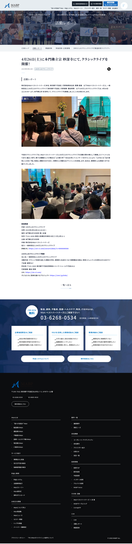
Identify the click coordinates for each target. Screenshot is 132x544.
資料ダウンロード (19, 496)
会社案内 (115, 9)
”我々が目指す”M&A (20, 424)
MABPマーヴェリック (81, 504)
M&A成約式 (18, 492)
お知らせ (76, 452)
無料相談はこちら (87, 359)
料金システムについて (45, 359)
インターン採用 (79, 480)
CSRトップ (25, 48)
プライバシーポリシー (19, 538)
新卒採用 (78, 472)
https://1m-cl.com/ (33, 272)
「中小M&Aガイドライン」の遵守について (43, 538)
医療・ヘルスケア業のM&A (22, 440)
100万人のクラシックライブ (39, 15)
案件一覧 (99, 9)
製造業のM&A (18, 428)
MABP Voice (78, 488)
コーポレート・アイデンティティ (83, 440)
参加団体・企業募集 (63, 48)
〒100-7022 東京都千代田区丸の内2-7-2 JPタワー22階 (33, 392)
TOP (10, 15)
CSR (20, 15)
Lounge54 (78, 508)
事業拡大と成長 (19, 460)
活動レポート (37, 48)
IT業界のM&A (18, 448)
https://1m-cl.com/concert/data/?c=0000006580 (49, 249)
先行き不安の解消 (19, 464)
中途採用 (78, 476)
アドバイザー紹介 (89, 9)
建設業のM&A (18, 432)
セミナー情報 (107, 9)
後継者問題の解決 (20, 468)
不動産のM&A (18, 436)
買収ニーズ (77, 428)
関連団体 (48, 48)
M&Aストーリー (78, 9)
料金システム (69, 9)
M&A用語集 (18, 512)
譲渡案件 (77, 424)
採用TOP (78, 468)
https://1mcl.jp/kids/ (59, 275)
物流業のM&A (18, 444)
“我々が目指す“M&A (57, 9)
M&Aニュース (18, 516)
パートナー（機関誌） (20, 528)
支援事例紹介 (18, 484)
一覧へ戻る (66, 285)
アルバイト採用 (79, 484)
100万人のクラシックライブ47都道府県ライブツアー (92, 48)
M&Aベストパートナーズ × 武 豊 (84, 500)
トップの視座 (18, 524)
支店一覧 (77, 456)
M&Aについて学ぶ (20, 508)
